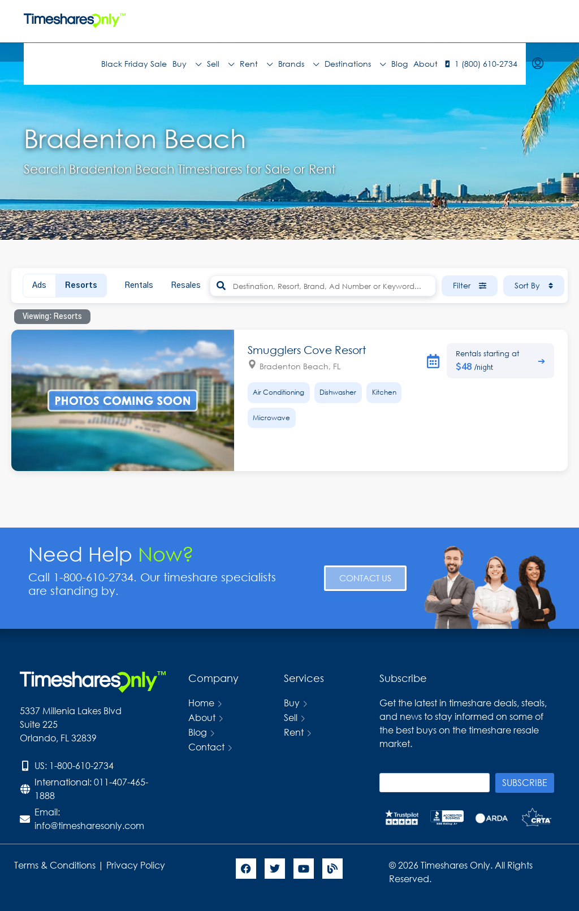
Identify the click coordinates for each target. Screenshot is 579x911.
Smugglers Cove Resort (307, 349)
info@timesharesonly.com (89, 825)
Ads (39, 286)
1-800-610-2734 (81, 765)
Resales (186, 286)
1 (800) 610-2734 (486, 63)
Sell (220, 64)
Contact (206, 747)
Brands (298, 64)
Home (201, 703)
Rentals (138, 286)
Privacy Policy (136, 865)
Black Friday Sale (134, 63)
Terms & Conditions (55, 865)
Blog (399, 63)
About (425, 63)
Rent (256, 64)
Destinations (355, 64)
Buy (186, 64)
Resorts (81, 286)
